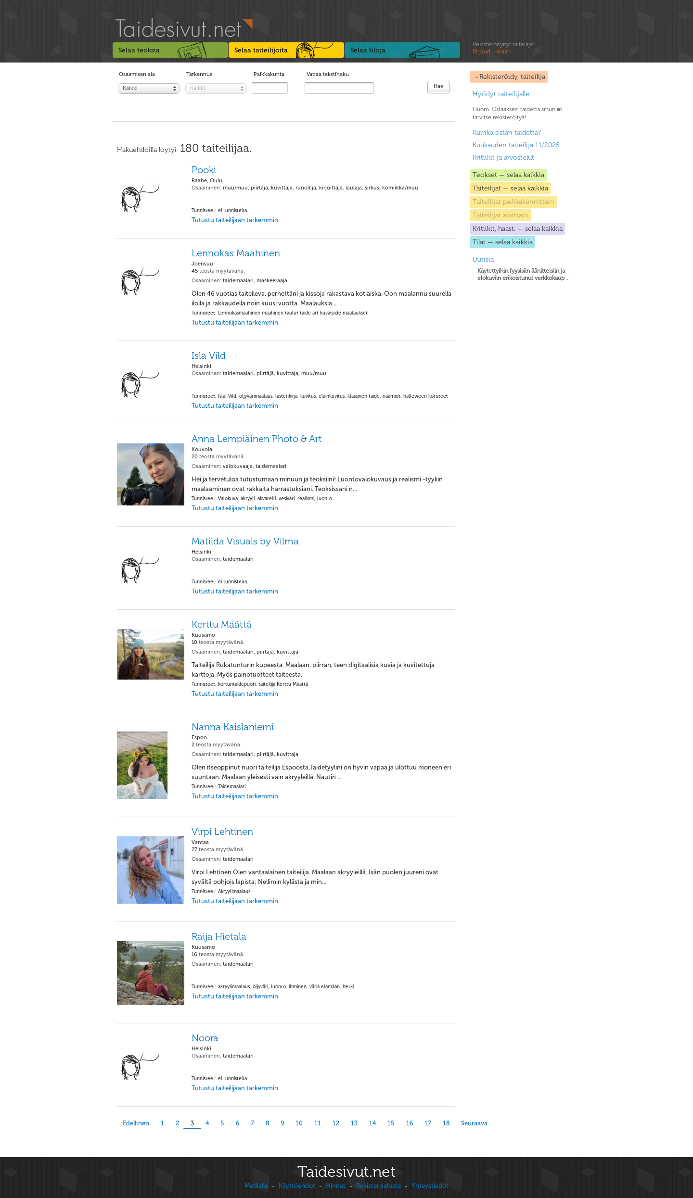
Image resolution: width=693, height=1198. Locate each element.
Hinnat (336, 1185)
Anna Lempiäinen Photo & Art (257, 438)
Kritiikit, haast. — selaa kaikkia (518, 229)
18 (446, 1123)
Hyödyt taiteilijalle (501, 94)
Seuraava (474, 1123)
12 (336, 1123)
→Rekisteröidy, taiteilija (509, 77)
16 (409, 1123)
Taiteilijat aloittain (500, 215)
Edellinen (136, 1123)
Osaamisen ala (137, 74)
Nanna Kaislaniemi (233, 726)
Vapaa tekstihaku (328, 74)
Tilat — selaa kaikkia (503, 242)
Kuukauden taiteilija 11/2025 (516, 145)
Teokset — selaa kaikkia (508, 175)
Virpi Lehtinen (222, 831)
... (523, 274)
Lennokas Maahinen (236, 253)
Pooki (204, 170)
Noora (205, 1038)
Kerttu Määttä (222, 624)
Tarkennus (199, 74)
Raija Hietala (219, 936)
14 (372, 1123)
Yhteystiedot (430, 1185)
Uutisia (483, 259)
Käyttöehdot (297, 1185)
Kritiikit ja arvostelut (503, 157)
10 (299, 1123)
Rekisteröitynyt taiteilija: (503, 48)
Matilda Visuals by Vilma (245, 541)
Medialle (256, 1185)
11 (317, 1123)
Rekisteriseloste (378, 1185)
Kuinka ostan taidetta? (507, 132)
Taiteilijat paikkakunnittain (513, 202)
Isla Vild (209, 355)
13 (354, 1123)
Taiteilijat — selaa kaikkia (510, 188)
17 (427, 1123)
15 (391, 1123)
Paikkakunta (269, 74)
